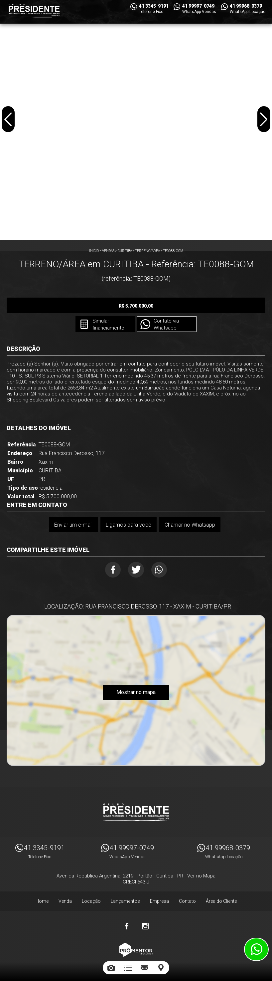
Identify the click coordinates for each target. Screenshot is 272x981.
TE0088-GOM (173, 251)
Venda (65, 898)
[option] (136, 120)
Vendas (108, 251)
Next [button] (263, 121)
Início (94, 251)
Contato (187, 898)
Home (42, 898)
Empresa (159, 898)
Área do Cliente (221, 898)
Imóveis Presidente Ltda (136, 809)
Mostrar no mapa (136, 694)
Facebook (110, 570)
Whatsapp (162, 570)
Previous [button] (9, 121)
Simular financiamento (106, 324)
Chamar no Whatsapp (190, 525)
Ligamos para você (128, 525)
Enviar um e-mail (72, 525)
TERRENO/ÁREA (147, 251)
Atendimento (256, 949)
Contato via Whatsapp (167, 324)
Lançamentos (125, 898)
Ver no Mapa (201, 873)
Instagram (145, 923)
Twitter (136, 570)
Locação (91, 898)
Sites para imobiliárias (136, 960)
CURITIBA (125, 251)
